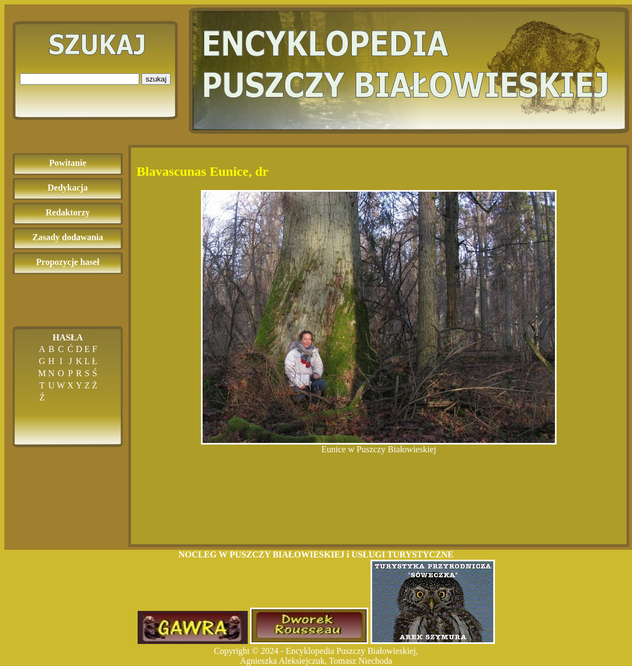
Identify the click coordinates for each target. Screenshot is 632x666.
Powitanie (67, 162)
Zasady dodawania (67, 237)
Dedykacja (68, 187)
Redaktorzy (68, 212)
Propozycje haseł (68, 262)
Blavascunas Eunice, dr (202, 171)
